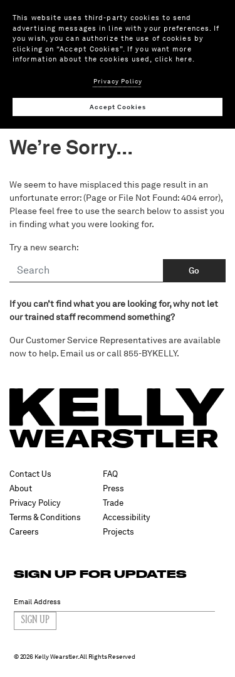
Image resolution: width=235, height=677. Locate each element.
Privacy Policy (35, 503)
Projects (118, 531)
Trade (113, 503)
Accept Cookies (118, 106)
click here (173, 59)
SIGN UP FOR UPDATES (100, 574)
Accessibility (126, 517)
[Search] (86, 271)
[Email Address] (114, 602)
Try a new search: (44, 247)
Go (194, 270)
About (20, 488)
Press (113, 488)
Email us (77, 353)
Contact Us (30, 474)
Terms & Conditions (45, 517)
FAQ (110, 474)
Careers (24, 531)
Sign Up (35, 621)
